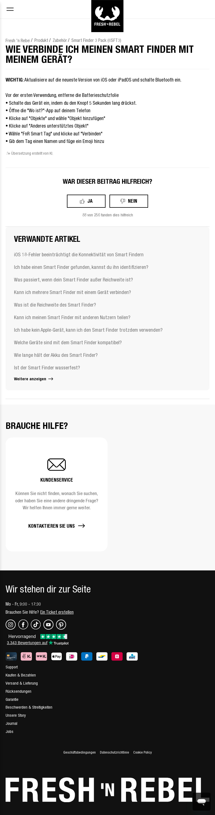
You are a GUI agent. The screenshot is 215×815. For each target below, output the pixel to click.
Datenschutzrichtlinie (114, 752)
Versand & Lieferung (22, 683)
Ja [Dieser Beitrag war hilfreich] (90, 201)
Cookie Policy (142, 752)
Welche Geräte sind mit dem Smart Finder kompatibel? (68, 342)
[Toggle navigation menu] (10, 10)
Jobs (9, 731)
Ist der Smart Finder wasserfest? (47, 368)
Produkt (41, 40)
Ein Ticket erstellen (57, 612)
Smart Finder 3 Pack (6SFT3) (96, 40)
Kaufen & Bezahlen (21, 675)
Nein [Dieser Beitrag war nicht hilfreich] (132, 201)
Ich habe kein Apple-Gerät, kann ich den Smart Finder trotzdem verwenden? (88, 330)
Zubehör (60, 40)
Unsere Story (16, 715)
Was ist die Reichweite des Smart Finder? (55, 305)
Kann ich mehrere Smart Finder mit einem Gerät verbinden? (72, 292)
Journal (11, 723)
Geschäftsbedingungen (79, 752)
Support (12, 667)
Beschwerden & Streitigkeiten (29, 707)
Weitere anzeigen (34, 378)
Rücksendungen (18, 691)
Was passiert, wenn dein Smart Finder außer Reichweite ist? (73, 280)
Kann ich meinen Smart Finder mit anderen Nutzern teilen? (72, 317)
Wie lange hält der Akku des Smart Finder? (56, 355)
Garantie (12, 699)
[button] (57, 494)
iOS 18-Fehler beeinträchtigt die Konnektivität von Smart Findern (79, 254)
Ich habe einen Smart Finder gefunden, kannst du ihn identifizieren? (81, 267)
